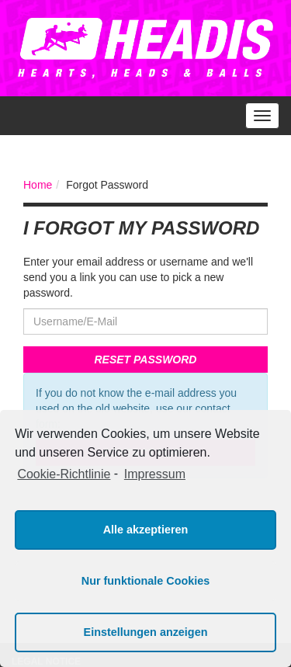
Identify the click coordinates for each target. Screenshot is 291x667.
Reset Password (146, 359)
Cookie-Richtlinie (63, 474)
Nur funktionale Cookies (145, 581)
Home (37, 185)
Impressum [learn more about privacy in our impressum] (154, 474)
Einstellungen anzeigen (146, 632)
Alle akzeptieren (146, 529)
